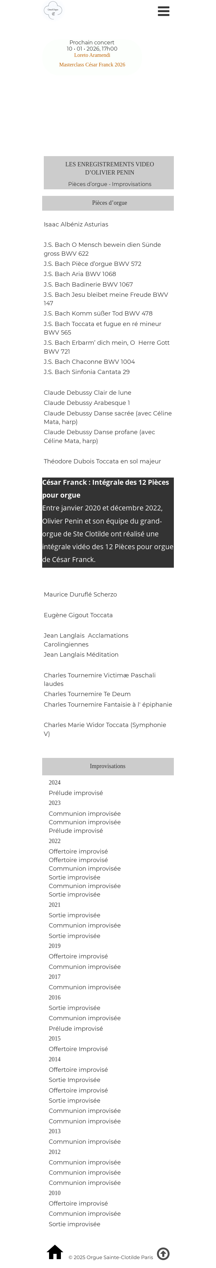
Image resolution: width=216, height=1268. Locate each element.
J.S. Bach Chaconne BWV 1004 (89, 361)
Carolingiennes (66, 644)
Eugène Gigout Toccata (79, 615)
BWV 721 (57, 351)
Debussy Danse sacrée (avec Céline (119, 413)
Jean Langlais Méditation (81, 654)
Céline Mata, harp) (71, 441)
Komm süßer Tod (97, 313)
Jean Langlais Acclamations (87, 635)
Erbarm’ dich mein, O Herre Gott (121, 342)
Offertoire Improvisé (78, 1049)
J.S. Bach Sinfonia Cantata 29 (87, 372)
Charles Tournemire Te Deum (87, 694)
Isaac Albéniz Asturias (76, 224)
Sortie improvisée (75, 877)
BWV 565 (57, 332)
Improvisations (131, 184)
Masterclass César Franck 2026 (92, 64)
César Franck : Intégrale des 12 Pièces (106, 482)
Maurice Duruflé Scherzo (80, 594)
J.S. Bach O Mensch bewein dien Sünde (103, 244)
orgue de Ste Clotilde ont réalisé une (101, 533)
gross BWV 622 (66, 253)
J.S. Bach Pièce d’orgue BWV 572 (92, 264)
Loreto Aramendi (93, 55)
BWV (161, 294)
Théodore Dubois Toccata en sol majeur (103, 461)
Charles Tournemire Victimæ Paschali (100, 675)
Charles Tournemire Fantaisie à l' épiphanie (108, 704)
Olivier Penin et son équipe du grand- (102, 521)
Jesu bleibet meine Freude (112, 294)
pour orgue (62, 495)
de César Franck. (69, 559)
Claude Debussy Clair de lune (87, 392)
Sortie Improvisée (74, 1080)
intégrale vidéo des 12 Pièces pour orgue (108, 546)
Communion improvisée (85, 813)
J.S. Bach (58, 294)
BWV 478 (138, 313)
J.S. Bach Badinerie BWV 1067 (88, 284)
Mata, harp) (61, 422)
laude (56, 403)
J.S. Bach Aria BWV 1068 (80, 274)
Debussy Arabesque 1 (97, 403)
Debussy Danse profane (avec (111, 432)
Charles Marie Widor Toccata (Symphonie (106, 725)
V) (47, 734)
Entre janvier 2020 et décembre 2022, (103, 507)
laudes (54, 684)
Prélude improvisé (77, 830)
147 (48, 303)
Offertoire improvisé (78, 851)
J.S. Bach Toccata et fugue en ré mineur (103, 324)
